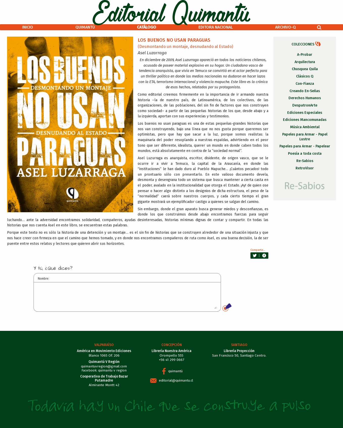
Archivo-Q (285, 27)
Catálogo (146, 27)
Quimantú (85, 27)
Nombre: (43, 278)
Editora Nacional (215, 27)
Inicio (27, 27)
